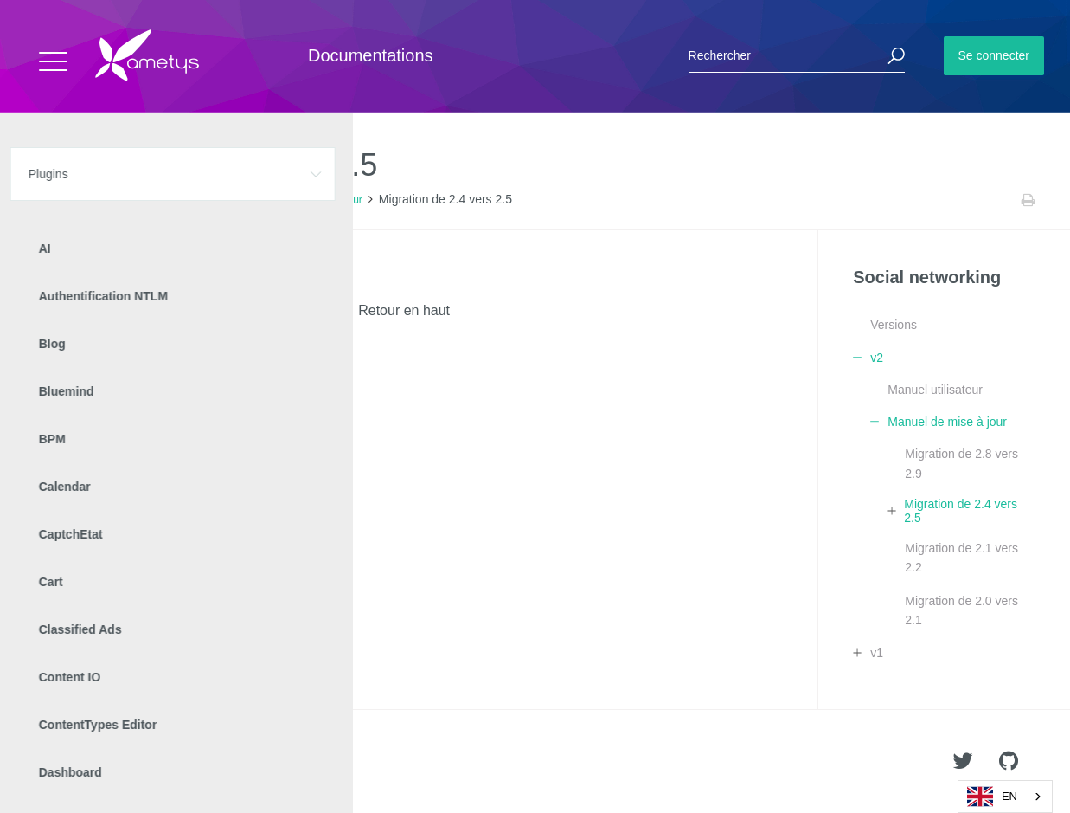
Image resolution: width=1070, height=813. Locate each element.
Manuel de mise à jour (311, 200)
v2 (238, 200)
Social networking (175, 200)
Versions (893, 325)
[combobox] (1005, 796)
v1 (876, 653)
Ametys (114, 762)
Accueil (51, 200)
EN (992, 797)
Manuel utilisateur (935, 390)
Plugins (102, 200)
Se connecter (994, 55)
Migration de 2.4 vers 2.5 (960, 511)
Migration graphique (119, 279)
